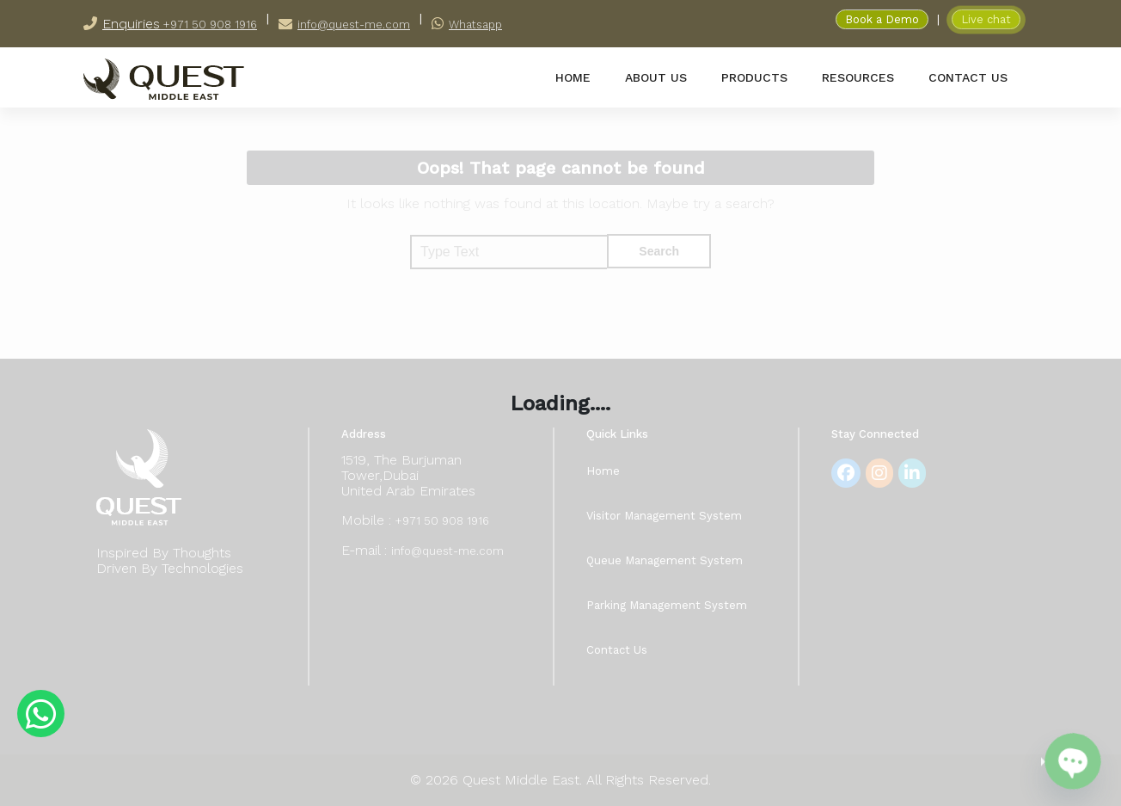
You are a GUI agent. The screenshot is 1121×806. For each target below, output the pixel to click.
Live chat (986, 19)
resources (858, 77)
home (573, 77)
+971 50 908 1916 (208, 24)
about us (656, 77)
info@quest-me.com (353, 24)
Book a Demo (882, 19)
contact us (968, 77)
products (754, 77)
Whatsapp (475, 24)
